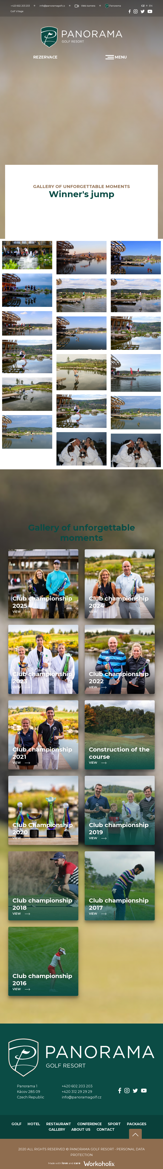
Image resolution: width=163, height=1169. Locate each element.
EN (150, 5)
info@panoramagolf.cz (52, 5)
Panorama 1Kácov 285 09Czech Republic (30, 1091)
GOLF (16, 1124)
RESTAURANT (58, 1124)
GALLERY (57, 1129)
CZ (143, 5)
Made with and (81, 1163)
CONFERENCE (89, 1124)
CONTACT (106, 1129)
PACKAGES (136, 1124)
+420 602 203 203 (20, 5)
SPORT (114, 1124)
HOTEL (34, 1124)
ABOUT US (80, 1129)
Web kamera (85, 5)
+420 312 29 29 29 (77, 1091)
